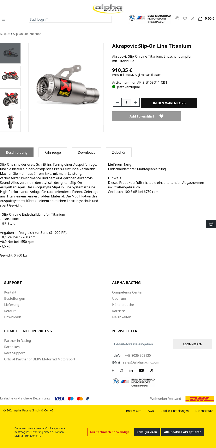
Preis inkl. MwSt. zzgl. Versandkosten (136, 75)
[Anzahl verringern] (117, 102)
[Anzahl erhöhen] (135, 102)
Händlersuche (123, 304)
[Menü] (5, 19)
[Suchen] (108, 19)
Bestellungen (14, 298)
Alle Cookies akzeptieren (182, 432)
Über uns (119, 298)
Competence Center (127, 292)
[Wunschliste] (185, 18)
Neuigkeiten (121, 317)
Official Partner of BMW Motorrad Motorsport (39, 359)
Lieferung (11, 304)
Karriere (118, 311)
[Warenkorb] (205, 18)
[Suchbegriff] (67, 19)
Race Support (14, 353)
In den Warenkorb (169, 103)
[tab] (17, 152)
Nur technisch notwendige (110, 432)
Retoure (10, 311)
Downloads (13, 317)
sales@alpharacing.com (141, 362)
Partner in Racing (17, 340)
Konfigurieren (147, 432)
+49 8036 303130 (138, 355)
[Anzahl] (126, 102)
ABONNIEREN (192, 344)
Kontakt (10, 292)
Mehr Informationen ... (27, 435)
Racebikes (12, 347)
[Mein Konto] (192, 18)
